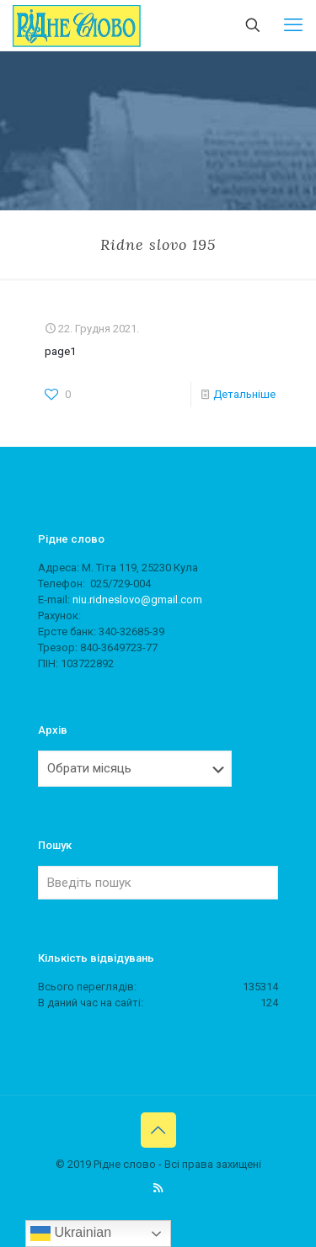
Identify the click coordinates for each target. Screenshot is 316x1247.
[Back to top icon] (158, 1130)
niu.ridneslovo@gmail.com (137, 599)
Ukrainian (70, 1233)
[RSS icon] (158, 1188)
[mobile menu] (293, 25)
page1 (60, 351)
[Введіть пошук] (158, 882)
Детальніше (244, 394)
